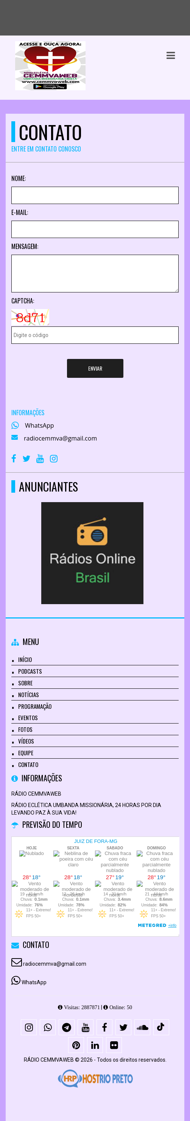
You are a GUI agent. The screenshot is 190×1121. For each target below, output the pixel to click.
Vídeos (26, 741)
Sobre (25, 683)
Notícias (28, 694)
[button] (171, 55)
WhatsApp (39, 425)
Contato (28, 764)
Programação (34, 706)
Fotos (25, 729)
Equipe (25, 752)
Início (25, 659)
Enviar (95, 368)
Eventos (28, 717)
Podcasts (30, 671)
